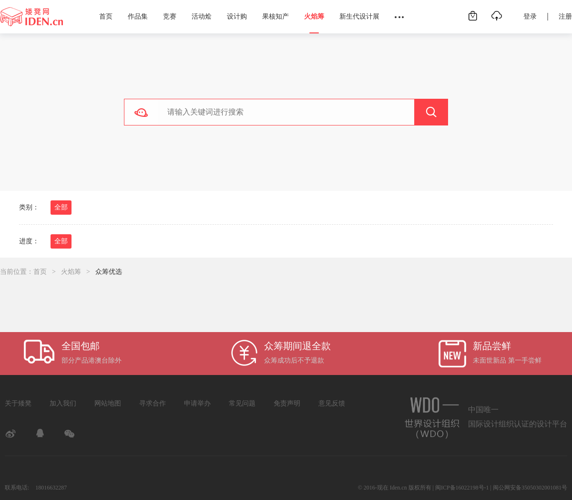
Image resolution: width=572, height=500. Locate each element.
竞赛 (169, 16)
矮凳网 (31, 16)
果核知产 (275, 16)
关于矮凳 (18, 403)
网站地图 (107, 403)
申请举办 (197, 403)
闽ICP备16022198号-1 (462, 487)
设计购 (237, 16)
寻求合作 (152, 403)
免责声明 (287, 403)
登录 (530, 16)
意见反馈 (331, 403)
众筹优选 (108, 271)
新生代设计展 (359, 16)
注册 (565, 16)
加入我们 (63, 403)
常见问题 (242, 403)
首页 (105, 16)
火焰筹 (314, 16)
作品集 (138, 16)
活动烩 (202, 16)
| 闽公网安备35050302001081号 (528, 487)
